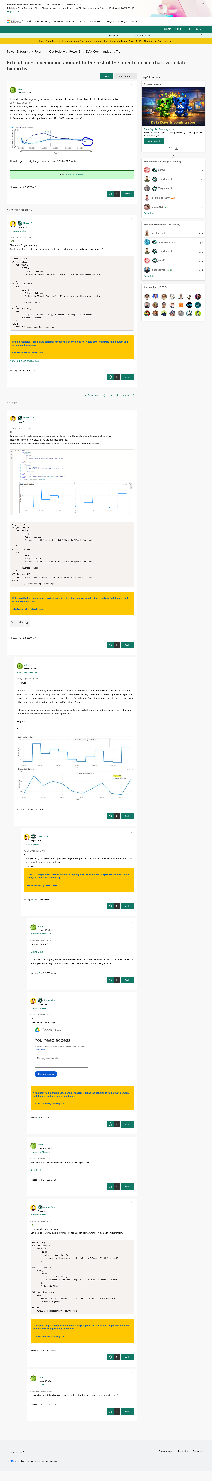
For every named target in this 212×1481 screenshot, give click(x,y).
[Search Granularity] (119, 35)
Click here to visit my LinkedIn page (27, 356)
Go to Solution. (76, 174)
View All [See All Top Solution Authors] (149, 213)
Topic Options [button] (124, 75)
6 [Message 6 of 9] (39, 1124)
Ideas (82, 21)
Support (134, 21)
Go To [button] (198, 29)
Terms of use (183, 1461)
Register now (13, 11)
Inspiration (70, 21)
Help (188, 28)
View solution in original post (24, 364)
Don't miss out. (165, 41)
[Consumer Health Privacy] (46, 1471)
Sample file (36, 1176)
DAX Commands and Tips (104, 51)
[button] (106, 76)
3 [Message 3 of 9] (25, 815)
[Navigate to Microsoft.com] (15, 21)
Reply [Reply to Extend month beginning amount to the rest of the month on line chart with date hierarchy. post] (127, 193)
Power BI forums (18, 51)
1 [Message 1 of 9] (19, 187)
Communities (96, 21)
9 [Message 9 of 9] (39, 1414)
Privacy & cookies (166, 1461)
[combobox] (168, 35)
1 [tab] (169, 148)
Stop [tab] (176, 148)
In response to (18, 231)
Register (167, 28)
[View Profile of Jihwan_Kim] (28, 222)
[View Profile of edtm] (20, 88)
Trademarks (198, 1461)
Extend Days (37, 958)
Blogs (109, 21)
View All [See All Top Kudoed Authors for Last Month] (149, 276)
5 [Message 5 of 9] (39, 979)
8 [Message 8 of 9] (19, 374)
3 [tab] (173, 148)
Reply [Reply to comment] (127, 380)
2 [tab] (171, 148)
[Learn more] (154, 141)
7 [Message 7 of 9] (39, 1186)
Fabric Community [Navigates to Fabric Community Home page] (38, 21)
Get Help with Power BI (65, 51)
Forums (57, 21)
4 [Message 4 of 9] (32, 905)
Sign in (178, 28)
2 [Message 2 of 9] (19, 644)
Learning (121, 21)
